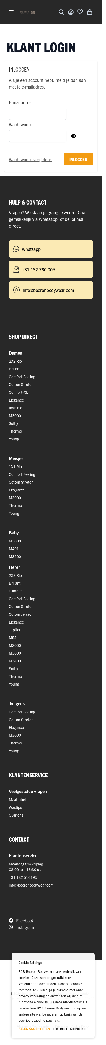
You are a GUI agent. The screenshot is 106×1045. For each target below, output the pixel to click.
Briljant (15, 368)
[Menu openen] (11, 12)
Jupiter (14, 629)
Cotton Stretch (21, 384)
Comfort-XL (18, 392)
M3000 (15, 415)
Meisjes (16, 458)
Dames (15, 352)
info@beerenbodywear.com (31, 884)
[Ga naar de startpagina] (27, 12)
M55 (13, 637)
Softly (13, 423)
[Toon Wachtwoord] (73, 136)
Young (14, 438)
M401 (14, 548)
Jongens (17, 703)
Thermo (15, 430)
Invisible (15, 407)
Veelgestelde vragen (28, 791)
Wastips (15, 807)
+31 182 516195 (23, 877)
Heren (15, 567)
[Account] (71, 12)
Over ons (16, 814)
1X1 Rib (15, 466)
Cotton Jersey (20, 614)
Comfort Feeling (22, 376)
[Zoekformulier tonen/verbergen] (61, 12)
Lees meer (60, 1028)
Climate (15, 590)
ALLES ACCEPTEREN (34, 1028)
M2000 (15, 645)
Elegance (16, 399)
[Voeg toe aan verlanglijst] (80, 11)
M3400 (15, 556)
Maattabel (17, 799)
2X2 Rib (15, 361)
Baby (14, 532)
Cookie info (78, 1028)
